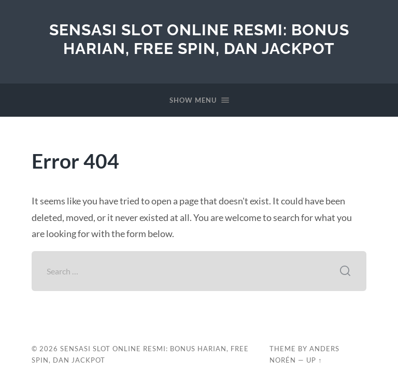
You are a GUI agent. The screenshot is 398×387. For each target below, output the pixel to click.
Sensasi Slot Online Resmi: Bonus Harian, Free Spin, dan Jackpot (199, 39)
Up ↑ (314, 360)
